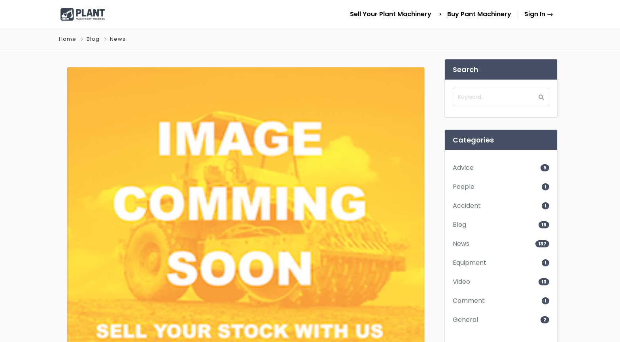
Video (461, 281)
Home (67, 39)
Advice (463, 167)
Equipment (469, 262)
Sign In (538, 14)
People (463, 186)
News (118, 39)
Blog (93, 39)
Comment (469, 300)
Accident (467, 205)
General (465, 319)
